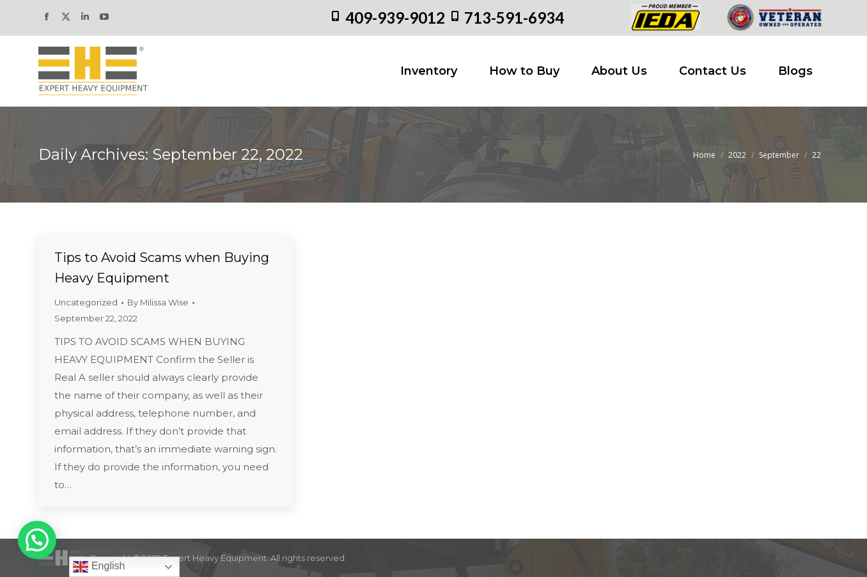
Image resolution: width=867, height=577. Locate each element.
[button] (37, 540)
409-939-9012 (395, 17)
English (99, 566)
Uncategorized (86, 302)
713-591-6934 (514, 17)
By (158, 302)
